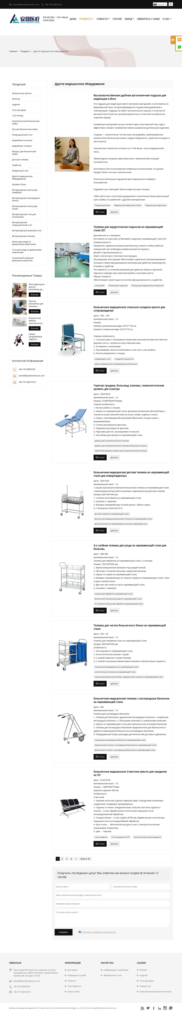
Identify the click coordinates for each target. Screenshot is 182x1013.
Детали (114, 212)
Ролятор (16, 98)
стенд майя (99, 285)
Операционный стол (22, 134)
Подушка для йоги (102, 205)
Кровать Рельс (19, 184)
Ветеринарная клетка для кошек (24, 207)
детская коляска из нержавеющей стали (112, 514)
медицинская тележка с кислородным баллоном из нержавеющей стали (125, 745)
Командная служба (77, 975)
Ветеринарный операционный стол (22, 223)
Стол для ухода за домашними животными (27, 251)
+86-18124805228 (53, 4)
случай (117, 19)
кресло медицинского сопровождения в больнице (116, 364)
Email (100, 211)
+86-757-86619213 (27, 382)
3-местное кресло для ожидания (147, 837)
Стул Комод (17, 115)
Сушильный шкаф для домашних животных (23, 259)
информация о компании (116, 970)
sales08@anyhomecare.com (26, 4)
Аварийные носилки (22, 140)
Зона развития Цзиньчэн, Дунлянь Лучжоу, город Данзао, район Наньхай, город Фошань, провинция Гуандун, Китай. (35, 973)
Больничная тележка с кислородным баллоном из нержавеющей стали (125, 750)
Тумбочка (16, 165)
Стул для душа (19, 110)
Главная (13, 51)
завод (129, 19)
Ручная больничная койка (25, 129)
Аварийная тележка (22, 146)
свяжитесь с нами (148, 19)
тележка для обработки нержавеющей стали (114, 594)
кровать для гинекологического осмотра (112, 441)
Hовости (72, 980)
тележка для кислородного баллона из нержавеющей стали (120, 740)
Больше (34, 294)
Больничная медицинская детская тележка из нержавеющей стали (123, 519)
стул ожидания (101, 837)
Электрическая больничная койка (25, 122)
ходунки (16, 104)
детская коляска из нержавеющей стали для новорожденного (121, 524)
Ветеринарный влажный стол (26, 230)
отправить (63, 932)
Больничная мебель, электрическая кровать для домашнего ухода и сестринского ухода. (36, 321)
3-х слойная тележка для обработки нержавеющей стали (119, 604)
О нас (167, 19)
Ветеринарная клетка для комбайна (24, 191)
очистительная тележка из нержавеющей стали (115, 672)
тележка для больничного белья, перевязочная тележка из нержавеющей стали (129, 677)
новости (103, 19)
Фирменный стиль (113, 975)
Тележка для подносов (117, 285)
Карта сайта (74, 991)
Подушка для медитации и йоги (127, 205)
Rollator (143, 970)
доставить (73, 970)
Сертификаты (74, 986)
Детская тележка (20, 159)
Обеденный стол (20, 170)
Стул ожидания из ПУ (120, 837)
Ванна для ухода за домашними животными (24, 243)
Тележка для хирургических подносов (147, 285)
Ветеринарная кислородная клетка (26, 199)
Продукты (86, 19)
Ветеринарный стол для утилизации (24, 215)
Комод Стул (145, 986)
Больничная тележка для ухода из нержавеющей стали (118, 599)
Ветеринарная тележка (23, 236)
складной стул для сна (124, 359)
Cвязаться (15, 962)
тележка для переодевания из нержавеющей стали (116, 667)
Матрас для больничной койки (24, 152)
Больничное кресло (21, 93)
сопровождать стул (103, 359)
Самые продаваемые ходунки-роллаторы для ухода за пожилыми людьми (36, 336)
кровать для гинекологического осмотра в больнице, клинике (121, 446)
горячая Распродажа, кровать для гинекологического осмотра (121, 450)
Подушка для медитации (155, 205)
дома (73, 19)
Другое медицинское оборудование (22, 177)
